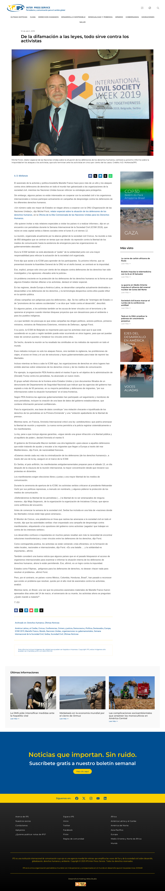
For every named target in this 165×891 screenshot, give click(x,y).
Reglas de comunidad (73, 839)
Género (119, 17)
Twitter (66, 825)
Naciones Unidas (53, 631)
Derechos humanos (48, 17)
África (114, 816)
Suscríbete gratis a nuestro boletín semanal (82, 763)
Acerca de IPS (22, 816)
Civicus (41, 628)
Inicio (65, 821)
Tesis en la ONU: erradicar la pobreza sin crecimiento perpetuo (134, 318)
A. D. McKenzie (21, 176)
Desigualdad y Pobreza (100, 17)
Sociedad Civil (57, 634)
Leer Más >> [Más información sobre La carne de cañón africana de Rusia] (126, 264)
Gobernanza (132, 17)
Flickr (66, 834)
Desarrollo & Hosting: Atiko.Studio (82, 879)
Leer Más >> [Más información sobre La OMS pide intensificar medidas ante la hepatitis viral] (14, 719)
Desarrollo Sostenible (73, 17)
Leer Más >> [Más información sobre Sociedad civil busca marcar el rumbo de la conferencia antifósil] (126, 308)
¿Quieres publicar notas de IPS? (30, 834)
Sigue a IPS (68, 816)
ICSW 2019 (19, 631)
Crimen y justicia (65, 628)
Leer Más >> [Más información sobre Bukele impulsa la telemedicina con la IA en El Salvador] (126, 277)
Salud (83, 22)
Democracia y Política (82, 628)
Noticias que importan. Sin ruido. (82, 755)
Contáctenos (21, 825)
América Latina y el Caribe (26, 628)
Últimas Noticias (19, 17)
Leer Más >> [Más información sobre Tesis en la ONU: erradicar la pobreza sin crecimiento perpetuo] (126, 324)
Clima (33, 17)
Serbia (47, 634)
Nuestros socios (23, 821)
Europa (107, 628)
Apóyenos (20, 830)
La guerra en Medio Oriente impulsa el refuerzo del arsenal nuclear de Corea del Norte (135, 287)
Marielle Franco (32, 631)
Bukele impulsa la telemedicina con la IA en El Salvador (136, 273)
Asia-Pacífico (117, 830)
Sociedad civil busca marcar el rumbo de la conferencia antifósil (135, 302)
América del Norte (120, 825)
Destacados (98, 628)
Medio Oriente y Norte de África (126, 839)
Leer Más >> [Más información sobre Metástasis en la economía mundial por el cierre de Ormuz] (64, 719)
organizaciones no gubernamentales (77, 631)
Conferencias (51, 628)
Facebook (67, 830)
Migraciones (148, 17)
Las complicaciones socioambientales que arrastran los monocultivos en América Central (130, 716)
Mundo (42, 631)
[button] (158, 8)
